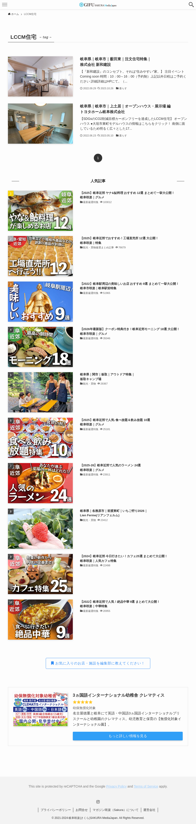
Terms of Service (146, 786)
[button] (191, 4)
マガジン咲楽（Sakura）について (116, 810)
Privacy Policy (116, 786)
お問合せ (82, 810)
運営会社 (149, 810)
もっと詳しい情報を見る (127, 736)
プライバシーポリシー (56, 810)
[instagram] (98, 802)
